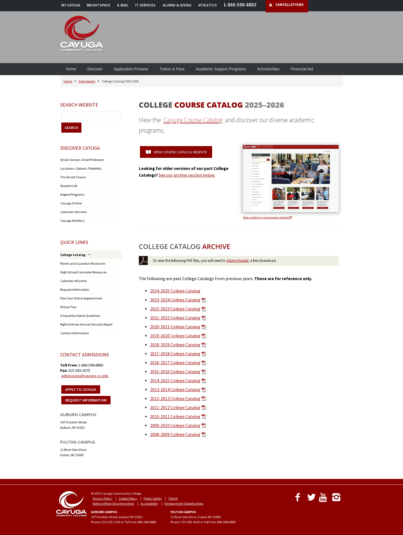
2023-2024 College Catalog (175, 300)
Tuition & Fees (172, 69)
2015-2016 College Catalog (175, 371)
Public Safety (153, 498)
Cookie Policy (128, 498)
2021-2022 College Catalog (175, 317)
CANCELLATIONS (289, 4)
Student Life (68, 186)
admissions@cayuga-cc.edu (84, 375)
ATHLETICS (207, 5)
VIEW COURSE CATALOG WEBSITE (176, 151)
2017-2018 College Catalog (175, 353)
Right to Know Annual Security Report (86, 324)
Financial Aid (302, 69)
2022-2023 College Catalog (175, 309)
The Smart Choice (73, 177)
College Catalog (72, 255)
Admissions (87, 81)
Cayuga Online (71, 203)
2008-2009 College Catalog (175, 434)
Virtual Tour (68, 307)
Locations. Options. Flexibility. (81, 168)
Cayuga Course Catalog (192, 120)
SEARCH (71, 127)
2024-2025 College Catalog (175, 291)
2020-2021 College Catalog (175, 326)
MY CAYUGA (70, 5)
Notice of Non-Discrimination (113, 503)
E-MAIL (122, 5)
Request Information (74, 289)
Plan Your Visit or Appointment (81, 298)
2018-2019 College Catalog (175, 344)
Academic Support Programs (221, 69)
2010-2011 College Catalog (175, 416)
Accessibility (149, 503)
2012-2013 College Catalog (175, 398)
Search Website (79, 105)
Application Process (131, 69)
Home (71, 69)
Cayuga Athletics (72, 220)
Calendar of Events (73, 212)
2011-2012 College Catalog (175, 407)
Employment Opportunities (184, 503)
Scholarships (268, 69)
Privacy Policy (102, 498)
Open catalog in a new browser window (267, 217)
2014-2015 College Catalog (175, 380)
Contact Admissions (74, 333)
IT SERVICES (145, 5)
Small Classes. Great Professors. (82, 160)
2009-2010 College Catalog (175, 425)
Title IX (173, 498)
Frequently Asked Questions (80, 315)
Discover (94, 69)
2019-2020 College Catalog (175, 335)
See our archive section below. (187, 175)
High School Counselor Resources (83, 272)
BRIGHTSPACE (98, 5)
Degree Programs (72, 194)
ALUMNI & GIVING (177, 5)
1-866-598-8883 (240, 5)
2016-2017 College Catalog (175, 362)
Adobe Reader (237, 260)
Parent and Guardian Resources (82, 263)
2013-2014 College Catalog (175, 389)
